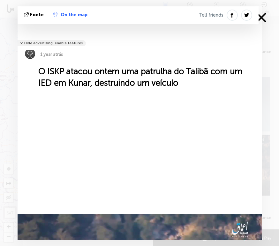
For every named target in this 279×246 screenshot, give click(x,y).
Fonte (34, 15)
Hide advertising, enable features (53, 43)
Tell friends (211, 15)
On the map (70, 15)
